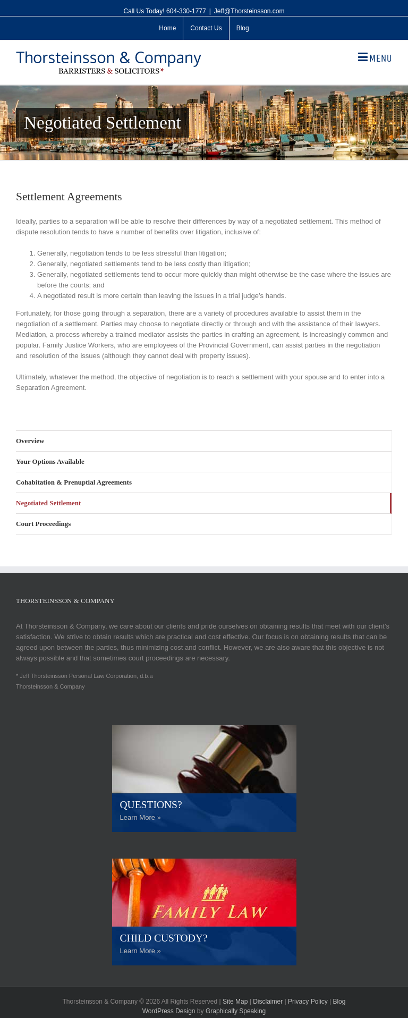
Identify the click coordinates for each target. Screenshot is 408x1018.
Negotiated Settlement (48, 503)
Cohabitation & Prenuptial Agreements (74, 482)
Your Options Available (50, 461)
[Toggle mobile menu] (375, 57)
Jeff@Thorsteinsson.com (249, 11)
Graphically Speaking (236, 1011)
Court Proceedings (43, 524)
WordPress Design (169, 1011)
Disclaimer (268, 1001)
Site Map (235, 1001)
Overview (30, 441)
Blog (339, 1001)
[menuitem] (167, 28)
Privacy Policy (308, 1001)
